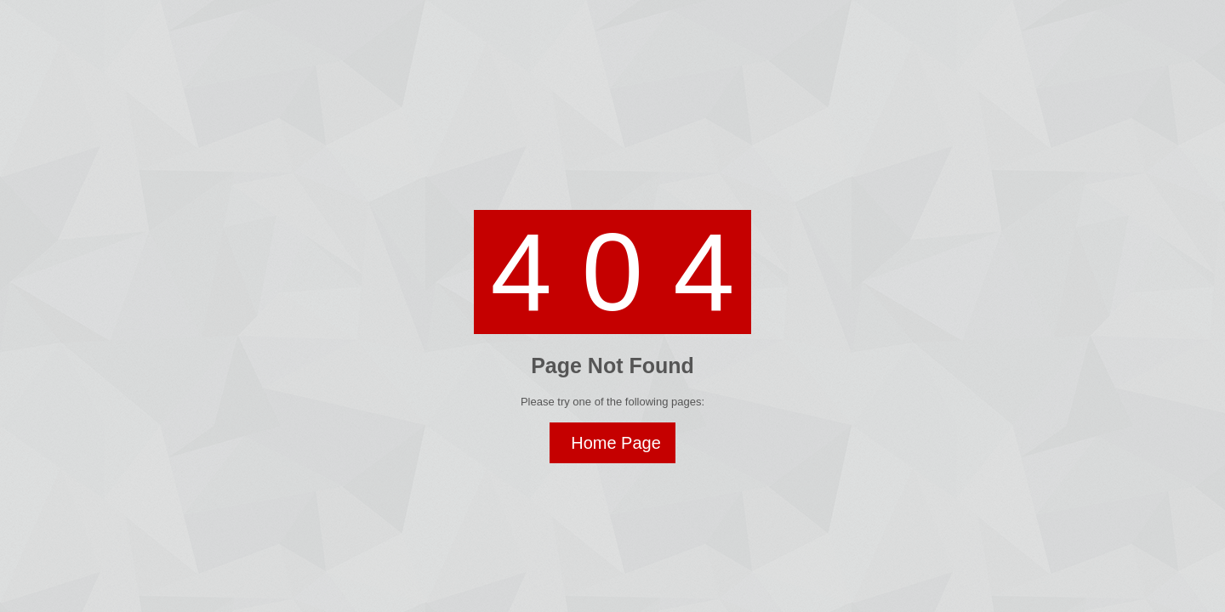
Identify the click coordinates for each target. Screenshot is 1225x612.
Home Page (616, 443)
